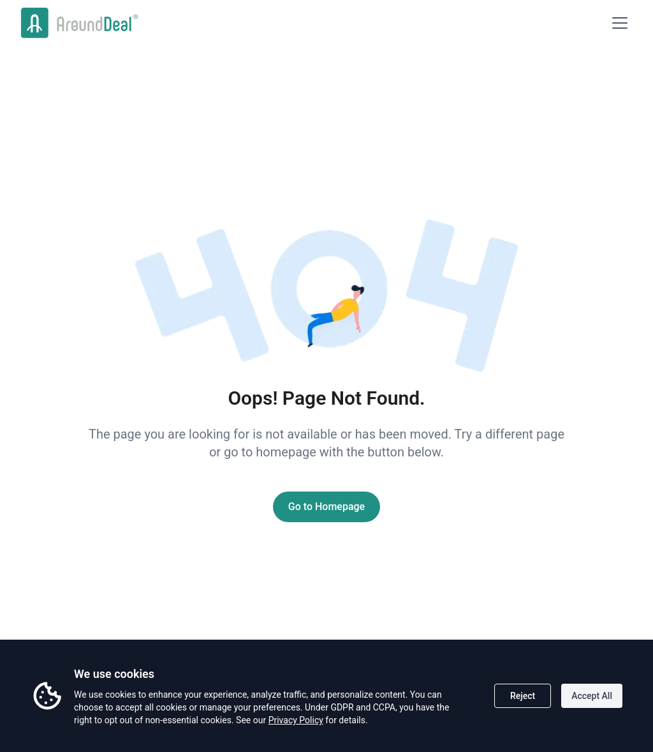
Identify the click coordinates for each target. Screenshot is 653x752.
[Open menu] (620, 23)
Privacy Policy (295, 720)
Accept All (591, 696)
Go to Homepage (326, 506)
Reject (522, 696)
